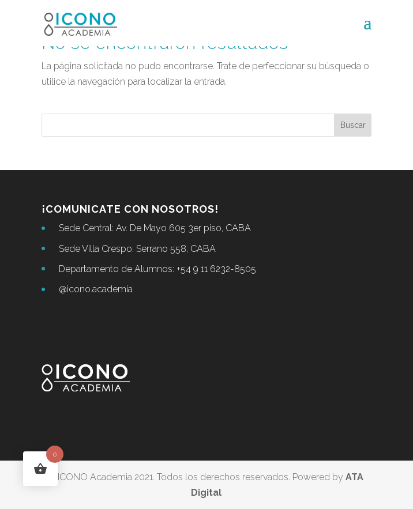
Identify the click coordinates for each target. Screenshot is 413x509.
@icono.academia (96, 289)
